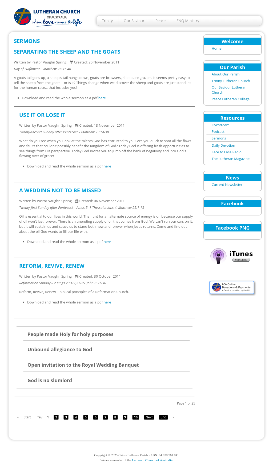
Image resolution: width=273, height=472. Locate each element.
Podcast (218, 131)
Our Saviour (134, 21)
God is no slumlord (49, 380)
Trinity (107, 21)
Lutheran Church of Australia (152, 460)
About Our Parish (226, 74)
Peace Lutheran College (231, 99)
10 (136, 417)
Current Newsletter (227, 184)
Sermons (219, 138)
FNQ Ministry (187, 21)
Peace (160, 21)
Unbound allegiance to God (59, 349)
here (102, 97)
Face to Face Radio (227, 152)
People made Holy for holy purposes (70, 334)
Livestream (221, 124)
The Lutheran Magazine (231, 158)
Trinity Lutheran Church (231, 80)
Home (217, 48)
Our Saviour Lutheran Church (229, 90)
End (163, 417)
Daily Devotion (223, 145)
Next (149, 417)
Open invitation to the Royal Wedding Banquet (83, 365)
